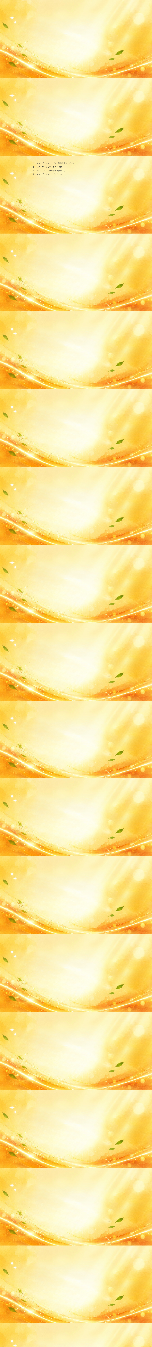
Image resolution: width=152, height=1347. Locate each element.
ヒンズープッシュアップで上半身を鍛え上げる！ (54, 163)
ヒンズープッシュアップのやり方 (48, 167)
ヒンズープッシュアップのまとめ (48, 174)
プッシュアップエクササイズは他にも (50, 170)
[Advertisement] (54, 217)
